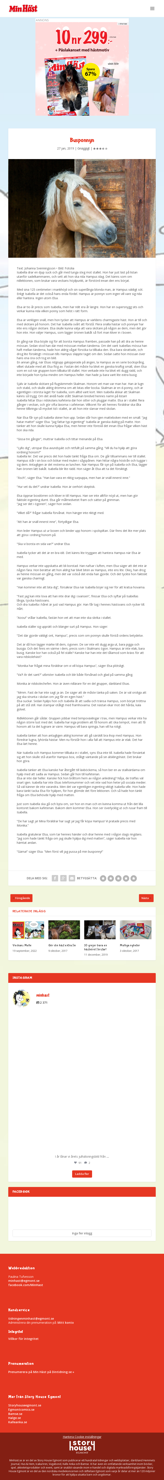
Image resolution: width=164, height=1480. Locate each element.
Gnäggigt (83, 148)
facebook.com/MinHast (25, 1285)
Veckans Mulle (22, 945)
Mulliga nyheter (130, 945)
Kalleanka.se (17, 1422)
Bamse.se (15, 1414)
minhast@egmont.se (23, 1281)
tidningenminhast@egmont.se (31, 1318)
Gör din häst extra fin (62, 945)
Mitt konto (65, 1323)
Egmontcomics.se (21, 1409)
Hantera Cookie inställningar (82, 1437)
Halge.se (14, 1418)
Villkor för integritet (23, 1339)
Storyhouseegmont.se (24, 1405)
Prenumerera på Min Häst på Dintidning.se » (41, 1372)
